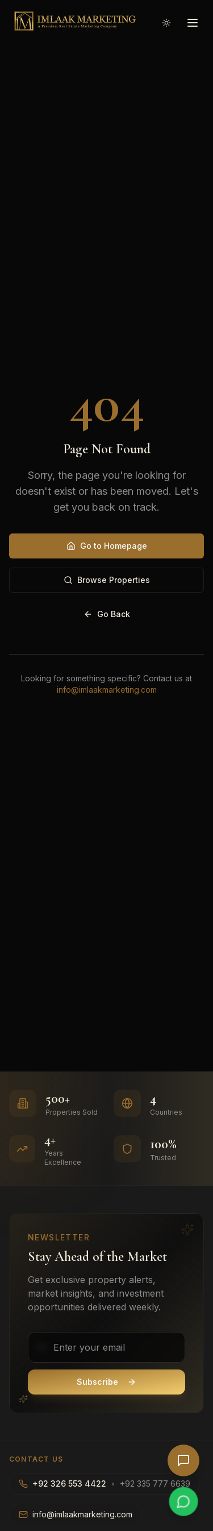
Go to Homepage (106, 546)
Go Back (106, 614)
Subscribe (106, 1382)
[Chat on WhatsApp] (183, 1501)
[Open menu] (192, 22)
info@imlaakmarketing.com (107, 689)
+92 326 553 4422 (69, 1483)
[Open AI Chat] (183, 1460)
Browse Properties (107, 580)
